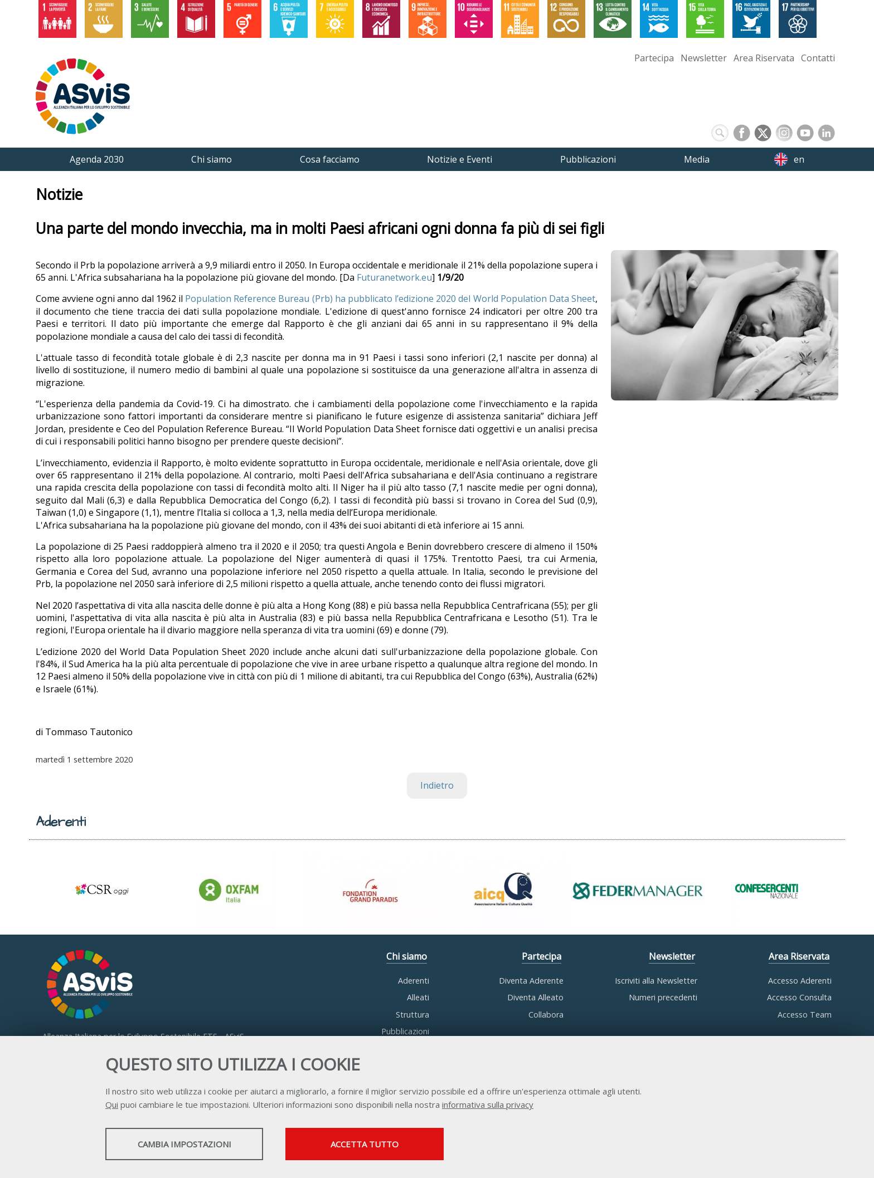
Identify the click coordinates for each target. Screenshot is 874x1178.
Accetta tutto (394, 1145)
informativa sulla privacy (487, 1105)
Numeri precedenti (663, 998)
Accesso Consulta (799, 998)
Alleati (418, 998)
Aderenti (413, 980)
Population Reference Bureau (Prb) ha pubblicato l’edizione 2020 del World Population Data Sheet (390, 299)
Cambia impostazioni (193, 1145)
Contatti (818, 58)
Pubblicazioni (405, 1031)
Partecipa (654, 58)
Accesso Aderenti (800, 980)
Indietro (437, 786)
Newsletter (704, 58)
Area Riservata (764, 58)
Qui (111, 1105)
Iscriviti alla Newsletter (656, 980)
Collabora (546, 1014)
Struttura (412, 1014)
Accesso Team (805, 1014)
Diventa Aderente (531, 980)
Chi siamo (406, 957)
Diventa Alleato (535, 998)
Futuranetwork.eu (394, 277)
